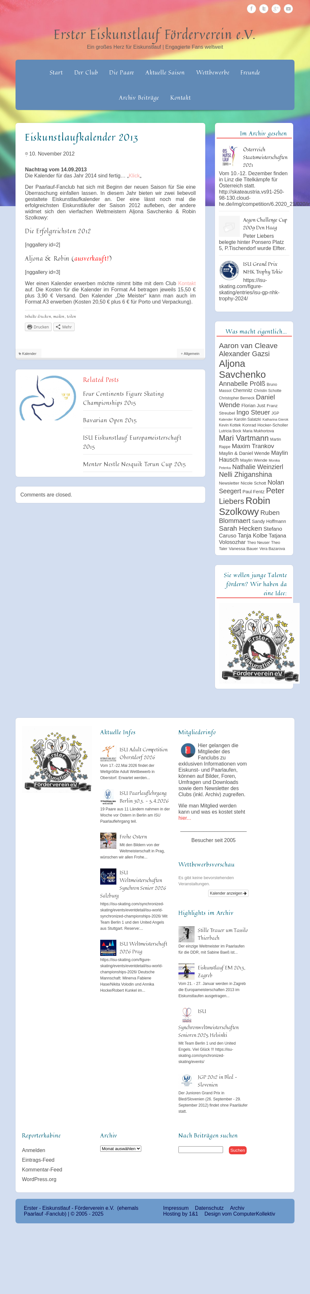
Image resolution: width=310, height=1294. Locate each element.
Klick (134, 175)
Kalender (29, 354)
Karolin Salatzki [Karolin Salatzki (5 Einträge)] (247, 419)
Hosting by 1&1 (180, 1214)
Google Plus (276, 8)
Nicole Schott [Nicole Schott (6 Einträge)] (253, 483)
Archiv (237, 1208)
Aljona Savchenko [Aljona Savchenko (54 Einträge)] (242, 369)
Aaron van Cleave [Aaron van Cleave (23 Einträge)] (248, 345)
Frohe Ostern (133, 836)
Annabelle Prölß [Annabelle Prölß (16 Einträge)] (242, 383)
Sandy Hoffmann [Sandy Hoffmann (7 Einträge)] (269, 521)
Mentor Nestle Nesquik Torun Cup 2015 (134, 463)
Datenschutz (209, 1208)
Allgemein (191, 354)
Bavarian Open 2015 (110, 420)
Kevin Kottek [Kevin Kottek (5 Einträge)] (230, 425)
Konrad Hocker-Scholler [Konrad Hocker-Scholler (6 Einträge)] (265, 425)
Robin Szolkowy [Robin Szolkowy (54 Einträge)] (244, 506)
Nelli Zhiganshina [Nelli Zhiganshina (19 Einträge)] (245, 474)
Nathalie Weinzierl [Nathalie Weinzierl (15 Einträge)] (257, 466)
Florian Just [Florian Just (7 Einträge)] (253, 405)
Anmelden (33, 1150)
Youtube (288, 8)
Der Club (86, 72)
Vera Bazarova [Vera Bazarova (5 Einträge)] (272, 549)
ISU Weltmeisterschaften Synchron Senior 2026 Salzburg (133, 883)
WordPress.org (39, 1179)
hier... (184, 818)
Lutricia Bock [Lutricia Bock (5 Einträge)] (230, 431)
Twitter (263, 8)
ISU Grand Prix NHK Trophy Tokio (263, 268)
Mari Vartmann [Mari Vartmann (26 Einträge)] (244, 438)
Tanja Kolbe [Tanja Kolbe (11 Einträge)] (252, 535)
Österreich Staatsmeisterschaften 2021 (265, 157)
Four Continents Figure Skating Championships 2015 (123, 398)
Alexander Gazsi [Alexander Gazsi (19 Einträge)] (244, 354)
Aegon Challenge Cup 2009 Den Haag (265, 223)
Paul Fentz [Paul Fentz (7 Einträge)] (253, 491)
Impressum (176, 1208)
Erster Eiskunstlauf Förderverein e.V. (155, 34)
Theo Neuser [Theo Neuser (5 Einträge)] (258, 542)
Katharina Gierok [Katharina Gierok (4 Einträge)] (275, 419)
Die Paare (121, 72)
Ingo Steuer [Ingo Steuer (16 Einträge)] (253, 412)
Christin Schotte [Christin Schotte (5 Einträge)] (267, 390)
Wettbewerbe (213, 72)
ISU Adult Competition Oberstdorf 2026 (143, 753)
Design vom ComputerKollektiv (239, 1214)
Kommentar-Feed (42, 1169)
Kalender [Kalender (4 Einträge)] (226, 419)
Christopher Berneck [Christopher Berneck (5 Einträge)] (236, 398)
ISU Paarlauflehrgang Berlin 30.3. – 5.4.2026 (144, 797)
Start (56, 72)
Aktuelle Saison (165, 72)
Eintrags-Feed (38, 1160)
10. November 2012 (52, 153)
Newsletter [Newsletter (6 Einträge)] (229, 483)
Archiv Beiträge (139, 97)
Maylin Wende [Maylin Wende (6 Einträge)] (253, 460)
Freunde (250, 72)
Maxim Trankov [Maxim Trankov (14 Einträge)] (253, 446)
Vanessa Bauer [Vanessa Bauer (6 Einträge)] (243, 548)
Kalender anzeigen (228, 893)
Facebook (251, 8)
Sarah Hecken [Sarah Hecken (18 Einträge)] (240, 528)
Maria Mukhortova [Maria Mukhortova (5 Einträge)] (258, 431)
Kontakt (180, 97)
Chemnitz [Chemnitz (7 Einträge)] (242, 390)
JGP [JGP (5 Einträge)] (275, 413)
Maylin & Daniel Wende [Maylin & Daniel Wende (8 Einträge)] (244, 453)
